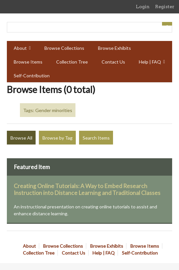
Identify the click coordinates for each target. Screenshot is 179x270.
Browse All (21, 138)
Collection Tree (72, 62)
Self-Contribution (32, 75)
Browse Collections (64, 48)
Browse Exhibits (114, 48)
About (20, 48)
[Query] (89, 27)
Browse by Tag (57, 138)
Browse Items (28, 62)
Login (143, 6)
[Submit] (167, 24)
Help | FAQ (150, 62)
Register (164, 6)
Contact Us (113, 62)
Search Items (96, 138)
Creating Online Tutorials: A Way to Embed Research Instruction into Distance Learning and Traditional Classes (87, 189)
